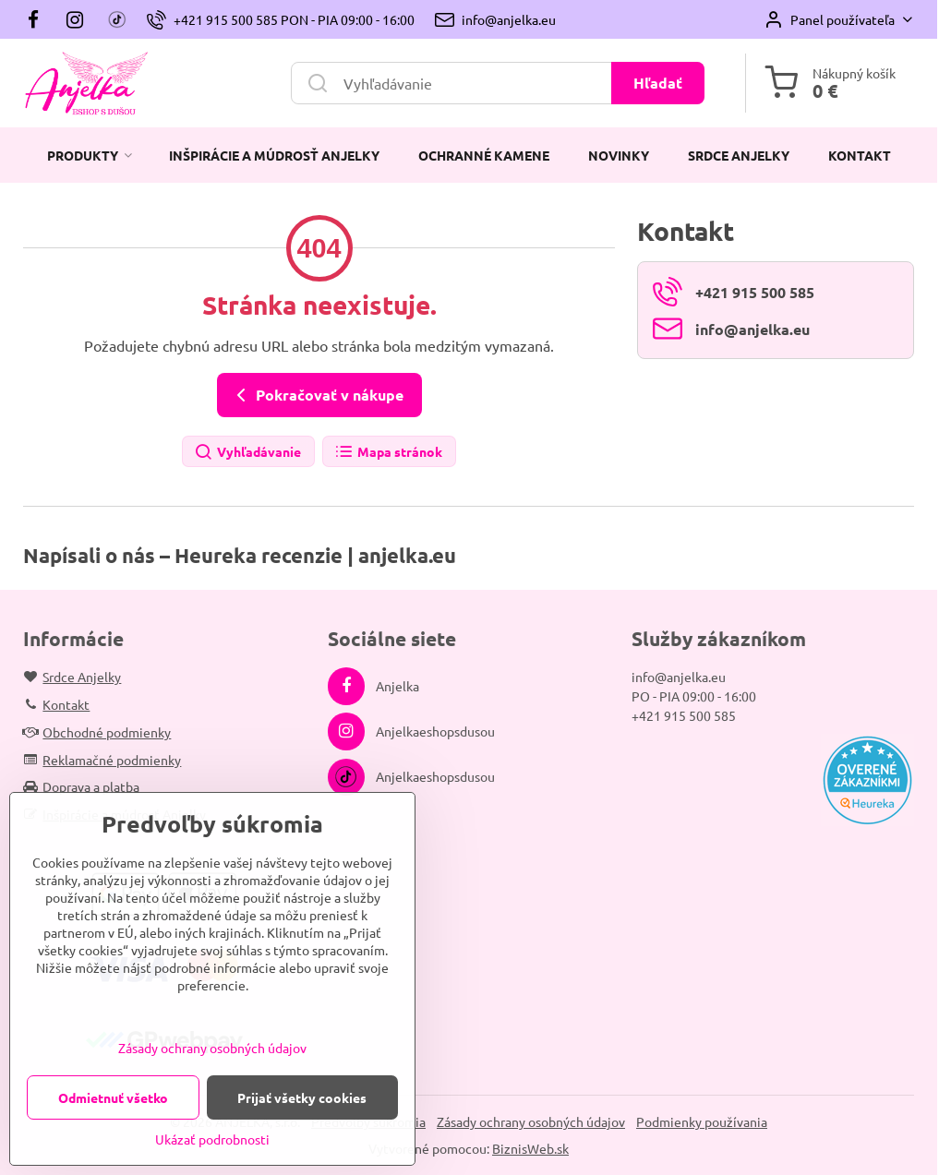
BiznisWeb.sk (530, 1148)
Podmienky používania (701, 1121)
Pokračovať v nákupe (316, 395)
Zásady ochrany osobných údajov (531, 1121)
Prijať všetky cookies (302, 1097)
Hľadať (657, 82)
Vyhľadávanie (247, 452)
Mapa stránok (388, 452)
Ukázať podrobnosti (212, 1139)
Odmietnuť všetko (113, 1097)
